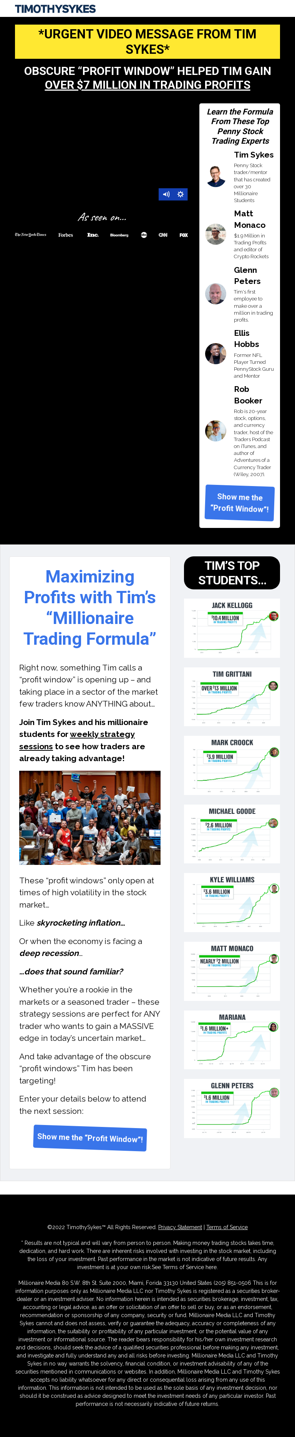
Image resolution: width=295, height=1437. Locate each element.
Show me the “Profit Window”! (239, 503)
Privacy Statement (180, 1227)
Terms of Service (227, 1227)
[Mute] (166, 194)
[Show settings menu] (180, 194)
